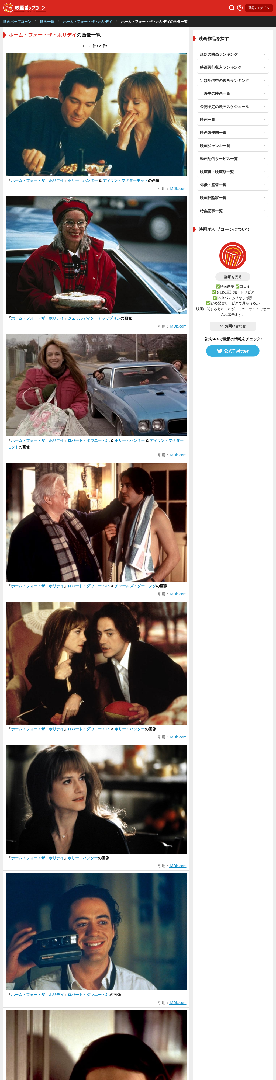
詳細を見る (233, 277)
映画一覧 (47, 22)
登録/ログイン (259, 8)
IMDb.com (178, 188)
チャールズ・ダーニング (135, 586)
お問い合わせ (233, 326)
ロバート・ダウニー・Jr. (89, 440)
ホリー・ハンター (83, 180)
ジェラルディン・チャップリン (94, 318)
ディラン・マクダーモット (125, 180)
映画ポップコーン (17, 22)
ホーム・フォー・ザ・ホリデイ (87, 22)
